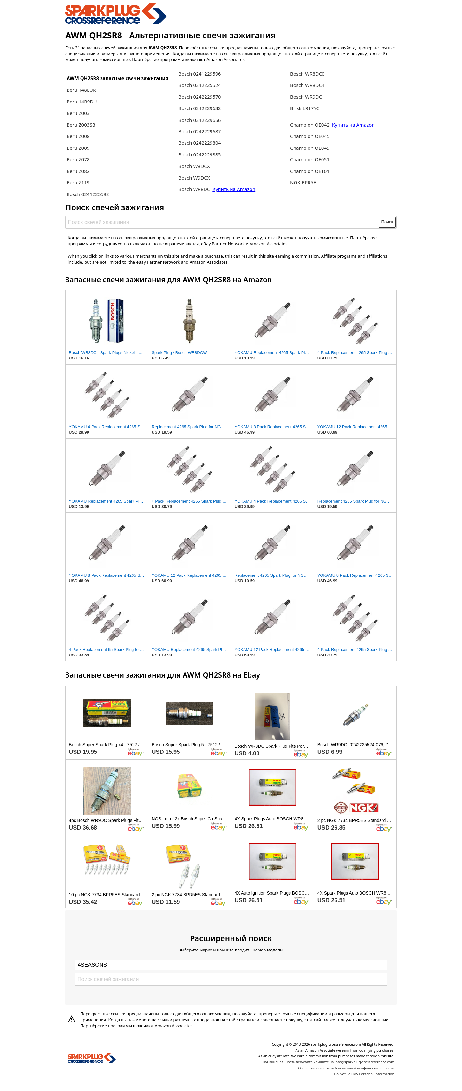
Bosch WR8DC (194, 189)
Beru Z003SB (81, 125)
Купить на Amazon (233, 189)
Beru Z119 (78, 182)
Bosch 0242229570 (199, 97)
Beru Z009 (78, 148)
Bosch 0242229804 (199, 143)
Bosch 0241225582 (88, 194)
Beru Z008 (78, 136)
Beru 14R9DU (82, 101)
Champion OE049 (309, 148)
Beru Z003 (78, 113)
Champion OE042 (310, 125)
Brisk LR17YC (304, 108)
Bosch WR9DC (306, 97)
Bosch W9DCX (194, 177)
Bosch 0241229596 (199, 73)
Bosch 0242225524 (199, 85)
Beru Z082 (78, 171)
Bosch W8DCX (194, 166)
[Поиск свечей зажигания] (222, 222)
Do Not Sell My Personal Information (364, 1073)
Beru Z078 (78, 159)
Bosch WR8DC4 (307, 85)
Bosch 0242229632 (199, 108)
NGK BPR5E (303, 182)
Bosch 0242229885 (199, 154)
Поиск (387, 222)
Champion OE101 (309, 171)
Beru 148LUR (81, 90)
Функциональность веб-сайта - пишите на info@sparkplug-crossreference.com (328, 1062)
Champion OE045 (309, 136)
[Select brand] (231, 965)
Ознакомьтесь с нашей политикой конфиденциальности (346, 1068)
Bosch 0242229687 (199, 131)
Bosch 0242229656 (199, 120)
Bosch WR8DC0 (307, 73)
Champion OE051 (309, 159)
